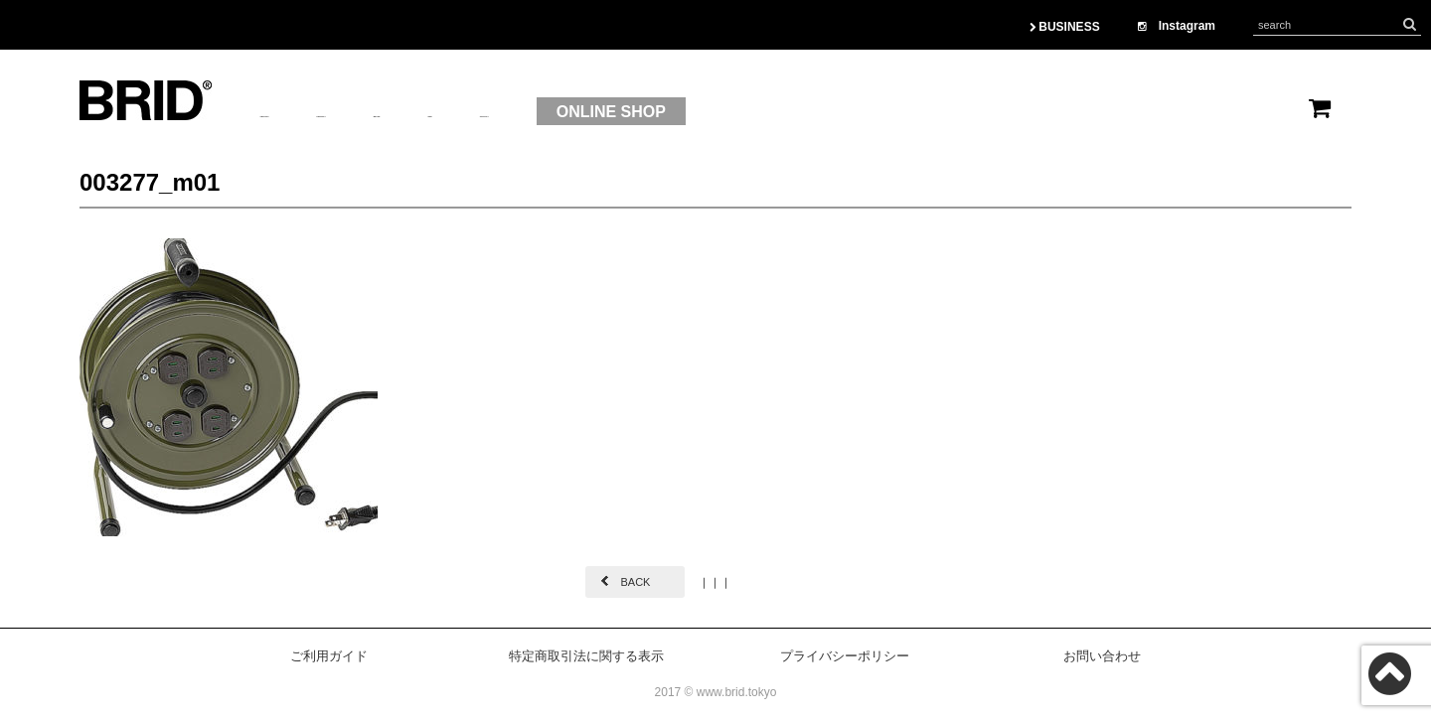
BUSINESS (1065, 27)
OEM (617, 112)
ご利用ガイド (329, 655)
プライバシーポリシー (844, 655)
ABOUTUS (298, 112)
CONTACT (716, 112)
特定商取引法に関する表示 (586, 655)
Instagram (1176, 26)
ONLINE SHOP (870, 111)
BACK (635, 582)
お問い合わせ (1102, 655)
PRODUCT (419, 112)
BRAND (529, 112)
